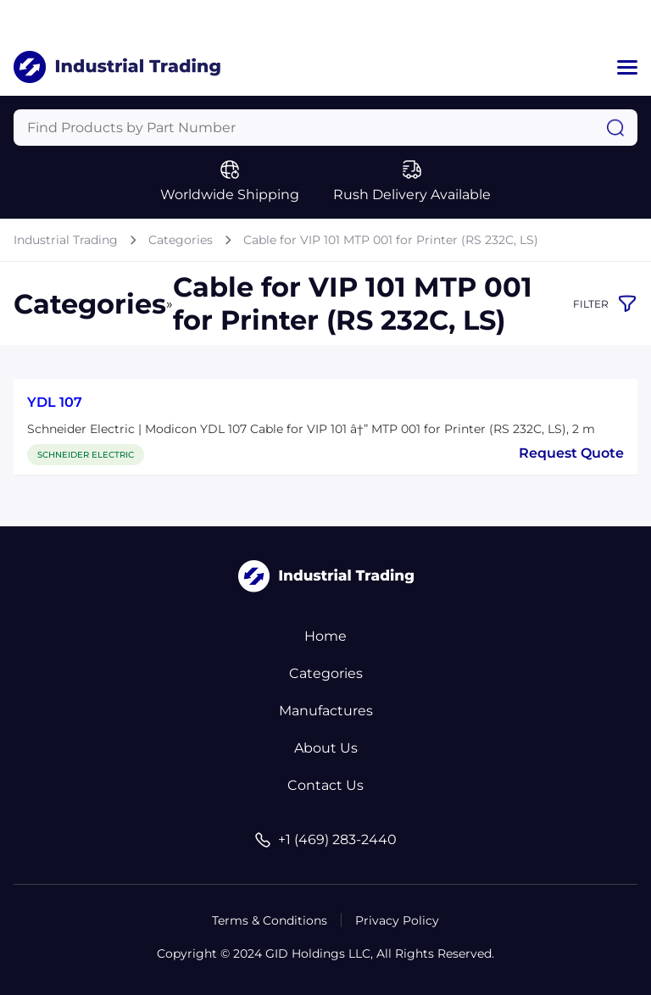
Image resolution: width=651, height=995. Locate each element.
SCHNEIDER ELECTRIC (85, 454)
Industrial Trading (66, 239)
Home (325, 636)
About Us (326, 748)
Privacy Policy (397, 920)
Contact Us (325, 785)
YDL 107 (54, 402)
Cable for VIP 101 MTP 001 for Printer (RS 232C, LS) (390, 239)
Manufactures (326, 711)
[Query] (325, 127)
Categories (180, 239)
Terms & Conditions (269, 920)
